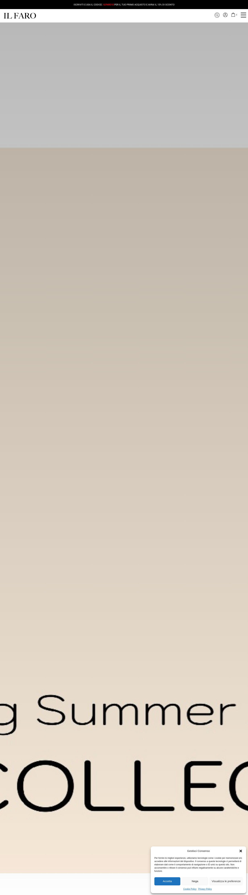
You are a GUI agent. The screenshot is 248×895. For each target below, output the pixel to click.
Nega (195, 881)
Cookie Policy (189, 889)
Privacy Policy (205, 889)
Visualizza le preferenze (226, 881)
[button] (241, 851)
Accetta (167, 881)
